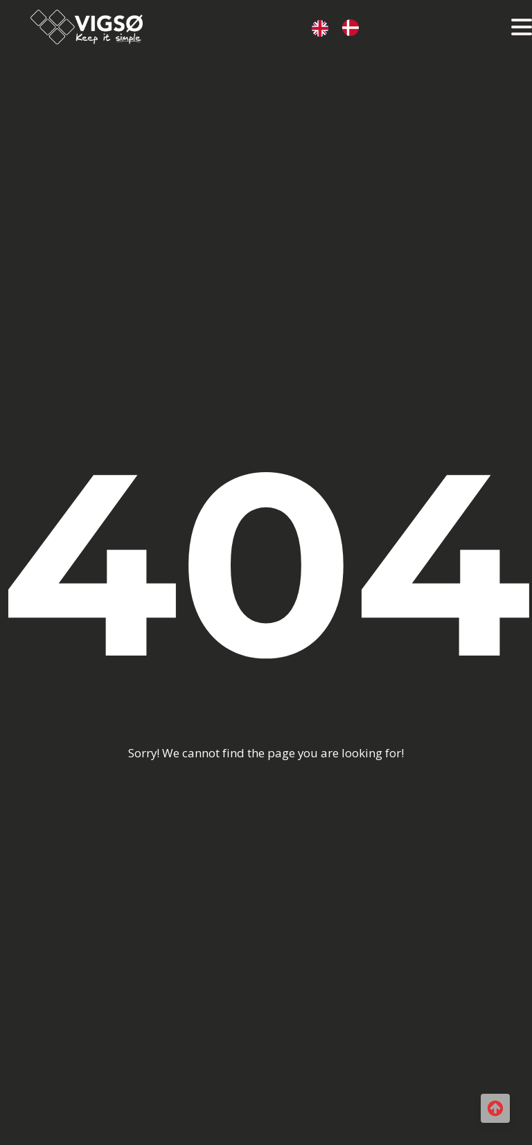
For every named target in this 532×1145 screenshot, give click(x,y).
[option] (354, 27)
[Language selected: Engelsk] (342, 27)
